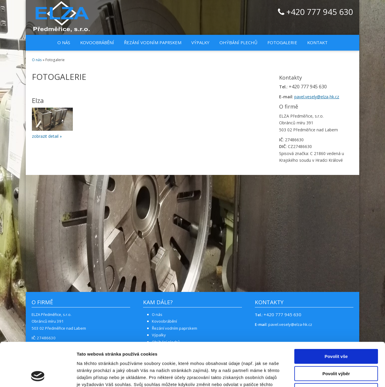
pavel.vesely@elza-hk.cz (316, 96)
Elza (38, 100)
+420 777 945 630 (315, 12)
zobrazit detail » (47, 136)
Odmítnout (336, 349)
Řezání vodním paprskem (152, 42)
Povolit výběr (336, 332)
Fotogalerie (282, 42)
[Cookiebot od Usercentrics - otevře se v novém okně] (37, 375)
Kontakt (317, 42)
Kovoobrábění (97, 42)
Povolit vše (336, 315)
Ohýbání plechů (238, 42)
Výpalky (200, 42)
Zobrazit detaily (309, 375)
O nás (63, 42)
